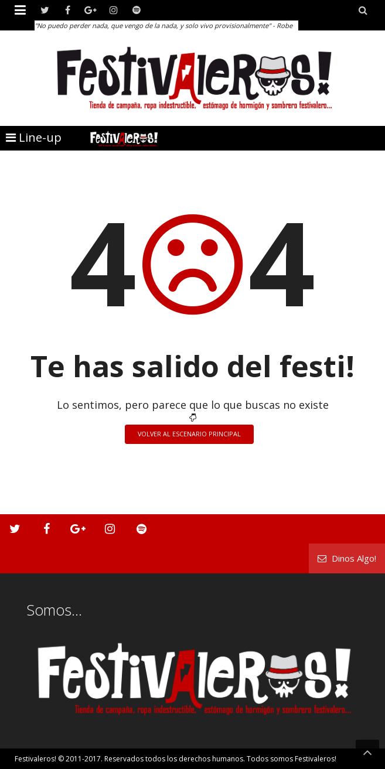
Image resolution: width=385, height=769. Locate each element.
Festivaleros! (35, 759)
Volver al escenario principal (189, 433)
